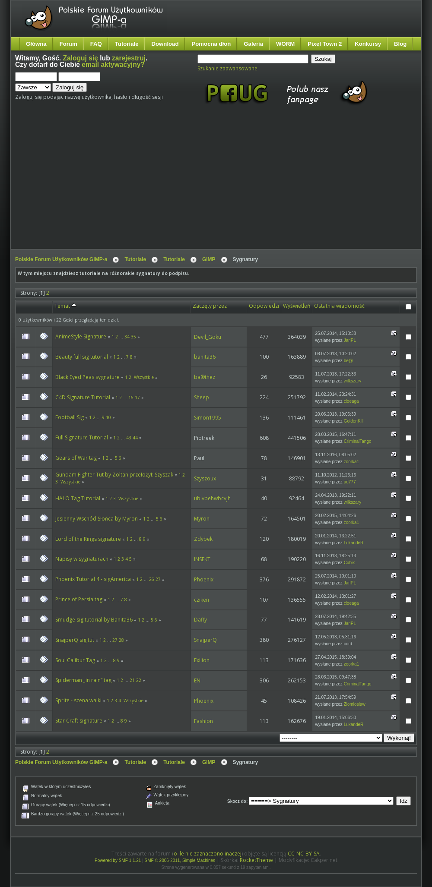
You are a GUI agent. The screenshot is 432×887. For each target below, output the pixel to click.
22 (138, 680)
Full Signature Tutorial (81, 437)
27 (158, 579)
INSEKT (202, 559)
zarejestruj (129, 58)
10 (108, 417)
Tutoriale (127, 44)
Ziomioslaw (354, 704)
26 (151, 579)
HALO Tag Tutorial (77, 498)
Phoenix (203, 579)
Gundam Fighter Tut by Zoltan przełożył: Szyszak (114, 474)
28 (121, 640)
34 (127, 337)
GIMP (209, 259)
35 (133, 337)
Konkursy (368, 44)
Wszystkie (144, 377)
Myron (202, 518)
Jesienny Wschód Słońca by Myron (96, 518)
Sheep (201, 397)
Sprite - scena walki (78, 700)
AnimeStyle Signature (80, 336)
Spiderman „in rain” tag (83, 680)
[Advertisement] (173, 184)
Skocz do (236, 801)
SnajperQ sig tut (74, 640)
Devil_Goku (207, 337)
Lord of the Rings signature (88, 539)
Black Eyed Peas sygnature (87, 377)
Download (164, 44)
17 (137, 398)
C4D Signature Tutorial (82, 397)
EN (197, 680)
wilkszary (353, 381)
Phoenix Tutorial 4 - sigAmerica (93, 579)
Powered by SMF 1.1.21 (118, 860)
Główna (36, 44)
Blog (400, 44)
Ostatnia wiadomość (339, 305)
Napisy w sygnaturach (81, 558)
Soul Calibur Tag (75, 660)
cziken (201, 599)
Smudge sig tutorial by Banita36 (94, 619)
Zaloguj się (80, 58)
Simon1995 (207, 417)
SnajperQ (205, 640)
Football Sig (69, 417)
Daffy (200, 619)
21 (132, 680)
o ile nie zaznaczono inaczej (207, 853)
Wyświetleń (296, 305)
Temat (65, 305)
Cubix (349, 562)
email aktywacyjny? (113, 64)
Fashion (203, 721)
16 (130, 398)
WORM (285, 44)
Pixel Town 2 (325, 44)
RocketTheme (256, 860)
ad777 (350, 482)
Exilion (202, 660)
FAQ (96, 44)
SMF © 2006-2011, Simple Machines (180, 860)
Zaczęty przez (210, 305)
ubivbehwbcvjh (212, 498)
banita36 (205, 356)
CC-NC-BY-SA (304, 853)
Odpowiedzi (264, 305)
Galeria (253, 44)
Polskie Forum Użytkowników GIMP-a (61, 259)
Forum (68, 44)
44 (135, 438)
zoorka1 (351, 461)
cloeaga (351, 401)
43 (128, 438)
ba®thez (204, 377)
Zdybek (203, 539)
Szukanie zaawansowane (227, 68)
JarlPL (350, 340)
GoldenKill (354, 421)
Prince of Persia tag (78, 599)
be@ (348, 360)
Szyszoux (205, 478)
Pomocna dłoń (211, 44)
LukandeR (354, 542)
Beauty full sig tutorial (81, 356)
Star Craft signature (78, 720)
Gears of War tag (76, 457)
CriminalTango (358, 441)
